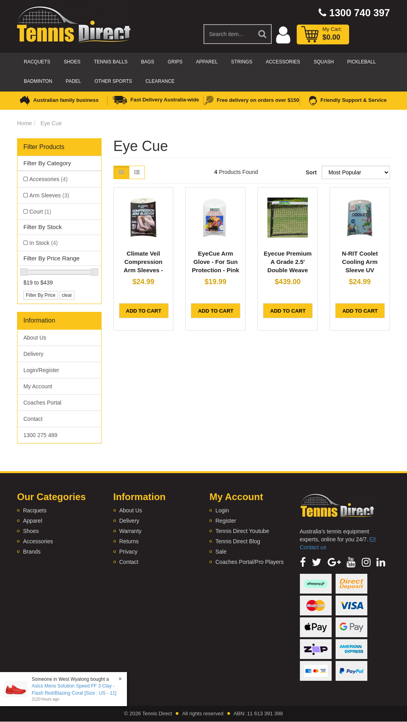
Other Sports (113, 81)
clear (67, 295)
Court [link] (40, 211)
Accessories (283, 62)
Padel (73, 81)
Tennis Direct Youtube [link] (242, 531)
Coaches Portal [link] (42, 402)
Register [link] (225, 521)
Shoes (72, 62)
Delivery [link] (33, 354)
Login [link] (222, 510)
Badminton (38, 81)
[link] (303, 562)
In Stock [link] (43, 243)
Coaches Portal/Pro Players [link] (249, 562)
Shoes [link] (31, 531)
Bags (147, 62)
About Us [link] (34, 337)
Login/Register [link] (41, 370)
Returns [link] (129, 541)
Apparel (206, 62)
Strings (241, 62)
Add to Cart (143, 311)
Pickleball (361, 62)
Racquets (37, 62)
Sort (311, 172)
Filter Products (43, 146)
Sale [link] (221, 551)
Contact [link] (32, 419)
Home (24, 123)
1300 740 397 (354, 12)
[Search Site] (262, 34)
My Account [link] (37, 386)
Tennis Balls (111, 62)
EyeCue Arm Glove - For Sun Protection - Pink (215, 261)
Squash (324, 62)
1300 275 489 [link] (40, 435)
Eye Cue (51, 123)
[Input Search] (229, 34)
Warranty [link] (130, 531)
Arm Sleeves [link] (49, 195)
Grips (175, 62)
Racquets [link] (34, 510)
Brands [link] (31, 551)
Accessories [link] (48, 179)
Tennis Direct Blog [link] (237, 541)
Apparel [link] (32, 521)
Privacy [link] (128, 551)
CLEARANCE (160, 81)
